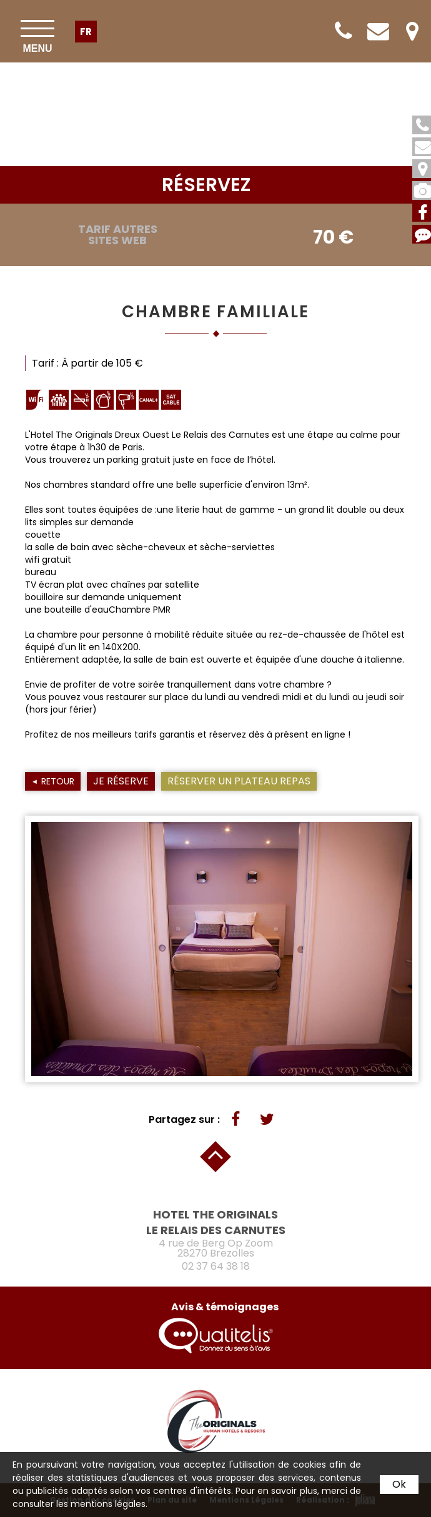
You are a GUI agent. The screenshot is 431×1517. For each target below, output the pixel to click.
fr (86, 31)
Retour (57, 781)
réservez (206, 185)
